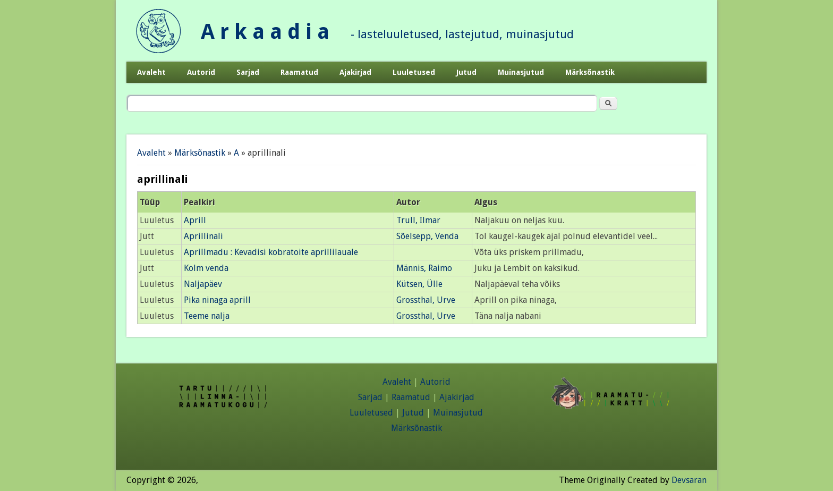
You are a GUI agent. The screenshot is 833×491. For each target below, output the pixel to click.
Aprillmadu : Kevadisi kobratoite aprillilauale (271, 252)
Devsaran (689, 480)
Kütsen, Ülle (419, 284)
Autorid (201, 72)
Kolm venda (206, 268)
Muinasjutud (521, 72)
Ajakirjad (355, 72)
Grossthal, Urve (425, 300)
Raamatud (299, 72)
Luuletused (414, 72)
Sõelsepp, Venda (427, 236)
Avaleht (151, 72)
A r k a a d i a (265, 31)
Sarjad (247, 72)
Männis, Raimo (424, 268)
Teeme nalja (207, 316)
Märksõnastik (590, 72)
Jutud (466, 72)
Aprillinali (203, 236)
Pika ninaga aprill (217, 300)
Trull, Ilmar (418, 220)
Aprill (195, 220)
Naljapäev (203, 284)
